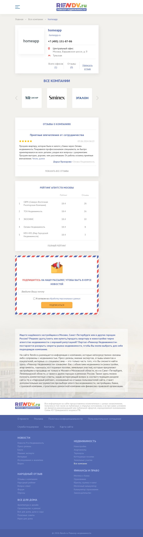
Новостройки (80, 446)
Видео (21, 463)
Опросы (21, 492)
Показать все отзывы (57, 171)
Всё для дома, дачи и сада (30, 511)
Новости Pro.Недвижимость (31, 442)
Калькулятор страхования (86, 489)
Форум (21, 489)
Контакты (49, 426)
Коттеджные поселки (84, 456)
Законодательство (82, 492)
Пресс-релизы (24, 446)
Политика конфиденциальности (65, 418)
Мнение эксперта (26, 453)
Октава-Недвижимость (83, 161)
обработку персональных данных (64, 298)
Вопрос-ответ (24, 486)
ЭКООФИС (29, 219)
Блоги (20, 449)
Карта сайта (66, 426)
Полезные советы (26, 515)
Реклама (38, 418)
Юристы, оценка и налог (85, 482)
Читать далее (38, 158)
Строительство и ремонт (29, 508)
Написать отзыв (87, 67)
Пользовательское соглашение (104, 418)
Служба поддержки (28, 426)
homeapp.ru (55, 35)
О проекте (23, 418)
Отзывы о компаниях (27, 479)
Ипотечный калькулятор (85, 486)
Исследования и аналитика (30, 460)
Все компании (80, 463)
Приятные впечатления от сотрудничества (57, 135)
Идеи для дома (25, 518)
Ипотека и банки (81, 475)
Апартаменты (80, 449)
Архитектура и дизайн (28, 504)
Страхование (80, 479)
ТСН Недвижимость (33, 211)
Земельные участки (83, 460)
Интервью (22, 456)
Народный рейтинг (27, 482)
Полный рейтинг (57, 245)
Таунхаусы (79, 453)
